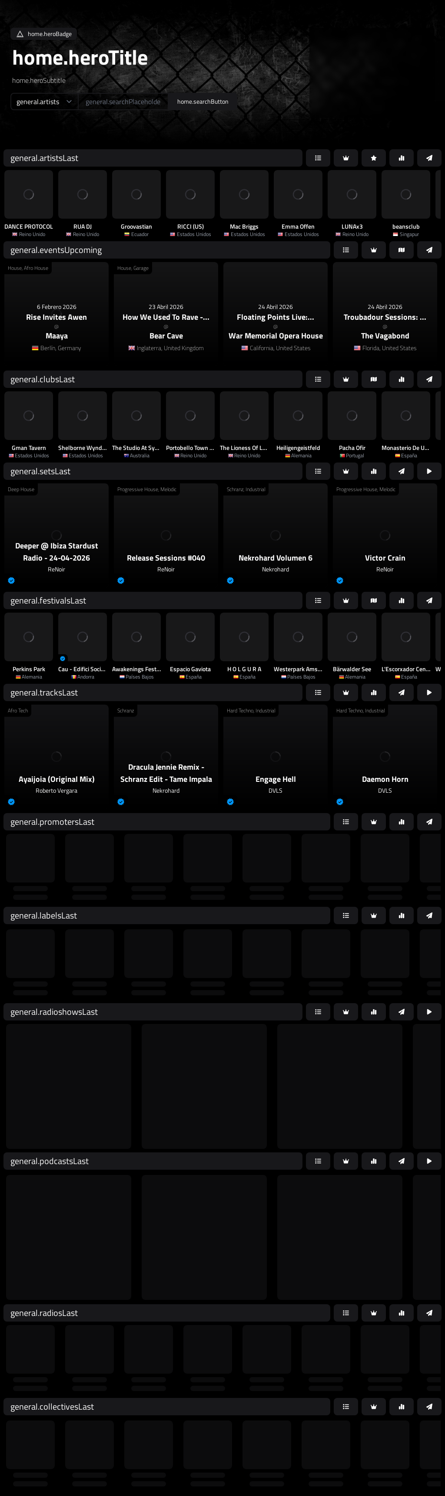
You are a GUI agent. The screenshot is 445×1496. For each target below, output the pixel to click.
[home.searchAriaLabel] (123, 101)
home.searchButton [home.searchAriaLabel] (203, 101)
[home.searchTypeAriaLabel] (44, 101)
